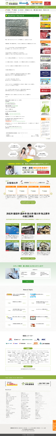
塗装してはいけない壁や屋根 (25, 411)
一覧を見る (48, 138)
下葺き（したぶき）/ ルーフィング (15, 356)
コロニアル (37, 363)
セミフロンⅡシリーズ (38, 406)
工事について (17, 7)
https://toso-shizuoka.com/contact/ (16, 127)
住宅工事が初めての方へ (25, 394)
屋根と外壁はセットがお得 (25, 417)
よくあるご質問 (37, 416)
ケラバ (18, 360)
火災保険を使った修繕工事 (10, 412)
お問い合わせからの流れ (25, 397)
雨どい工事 (47, 10)
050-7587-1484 (37, 3)
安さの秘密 (8, 411)
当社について (45, 7)
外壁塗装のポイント (24, 407)
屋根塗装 (15, 10)
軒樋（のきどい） (34, 361)
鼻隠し (28, 361)
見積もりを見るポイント (25, 412)
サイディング (33, 350)
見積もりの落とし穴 (24, 413)
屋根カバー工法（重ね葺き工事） (11, 396)
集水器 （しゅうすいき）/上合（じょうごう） (15, 359)
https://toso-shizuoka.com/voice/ (15, 114)
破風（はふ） (46, 359)
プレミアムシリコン (38, 400)
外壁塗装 (8, 10)
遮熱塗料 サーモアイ (38, 397)
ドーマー (24, 361)
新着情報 (36, 413)
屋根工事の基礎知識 (24, 418)
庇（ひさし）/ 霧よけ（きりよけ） (41, 356)
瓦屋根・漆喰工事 (38, 10)
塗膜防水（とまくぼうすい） (22, 353)
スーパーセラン (37, 407)
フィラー (19, 350)
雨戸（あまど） (24, 357)
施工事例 (36, 7)
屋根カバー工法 (29, 10)
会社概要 (36, 412)
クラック (9, 350)
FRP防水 (19, 363)
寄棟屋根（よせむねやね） (25, 360)
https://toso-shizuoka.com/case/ (14, 113)
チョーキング (14, 350)
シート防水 (14, 353)
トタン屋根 (22, 355)
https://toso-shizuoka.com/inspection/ (18, 121)
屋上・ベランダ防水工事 (10, 399)
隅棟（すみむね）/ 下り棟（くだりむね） (14, 361)
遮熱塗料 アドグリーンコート (40, 401)
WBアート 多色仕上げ (38, 395)
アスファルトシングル (25, 363)
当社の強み (37, 411)
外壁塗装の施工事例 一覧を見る (28, 258)
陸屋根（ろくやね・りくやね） (33, 353)
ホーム (9, 7)
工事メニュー (8, 394)
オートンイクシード (24, 401)
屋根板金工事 (8, 401)
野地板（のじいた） (25, 356)
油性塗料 (9, 352)
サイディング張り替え (9, 405)
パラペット (47, 361)
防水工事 (21, 10)
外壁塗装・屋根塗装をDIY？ (25, 416)
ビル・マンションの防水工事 (10, 408)
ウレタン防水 (46, 352)
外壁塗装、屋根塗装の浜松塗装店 (28, 434)
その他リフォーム (9, 407)
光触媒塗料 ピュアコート (39, 402)
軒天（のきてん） (40, 359)
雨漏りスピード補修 (24, 395)
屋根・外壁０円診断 (24, 396)
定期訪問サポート (24, 405)
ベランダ (34, 352)
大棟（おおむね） (44, 360)
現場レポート (8, 417)
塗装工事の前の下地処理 (25, 400)
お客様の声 (8, 416)
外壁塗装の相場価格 (9, 413)
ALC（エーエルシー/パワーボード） (42, 350)
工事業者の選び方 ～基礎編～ (26, 408)
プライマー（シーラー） (26, 350)
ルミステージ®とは (38, 405)
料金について (27, 7)
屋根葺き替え (8, 395)
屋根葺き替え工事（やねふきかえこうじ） (38, 355)
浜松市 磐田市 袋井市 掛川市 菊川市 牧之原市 (28, 368)
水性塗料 (13, 352)
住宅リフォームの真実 (24, 406)
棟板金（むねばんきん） (32, 359)
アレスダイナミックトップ (39, 408)
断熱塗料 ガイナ (38, 394)
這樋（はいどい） (39, 357)
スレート (32, 363)
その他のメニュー (38, 418)
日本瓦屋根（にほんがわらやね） (13, 355)
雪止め (48, 355)
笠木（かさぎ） (32, 356)
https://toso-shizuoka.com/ (10, 102)
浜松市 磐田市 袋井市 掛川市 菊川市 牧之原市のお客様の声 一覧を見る (28, 202)
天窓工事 (7, 406)
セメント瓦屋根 (42, 353)
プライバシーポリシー (39, 417)
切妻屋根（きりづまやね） (35, 360)
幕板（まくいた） (31, 357)
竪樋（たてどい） (41, 361)
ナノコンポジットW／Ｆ (39, 396)
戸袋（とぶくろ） (18, 357)
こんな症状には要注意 (24, 402)
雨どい (25, 359)
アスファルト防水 (40, 352)
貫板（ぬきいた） (13, 360)
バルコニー (30, 352)
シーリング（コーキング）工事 (22, 352)
